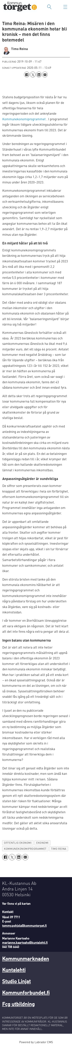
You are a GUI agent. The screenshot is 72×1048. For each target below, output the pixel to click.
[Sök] (49, 7)
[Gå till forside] (20, 7)
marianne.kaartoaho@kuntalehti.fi (25, 943)
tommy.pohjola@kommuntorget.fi (24, 926)
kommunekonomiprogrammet (25, 848)
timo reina (58, 848)
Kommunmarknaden (25, 958)
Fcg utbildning (18, 1004)
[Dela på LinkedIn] (39, 74)
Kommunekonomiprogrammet (24, 119)
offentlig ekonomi (17, 842)
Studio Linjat (16, 981)
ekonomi (42, 842)
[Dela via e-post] (45, 74)
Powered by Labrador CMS (36, 1042)
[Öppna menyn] (65, 7)
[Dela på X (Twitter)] (33, 74)
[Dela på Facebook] (27, 74)
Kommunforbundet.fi (26, 992)
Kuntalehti (14, 969)
